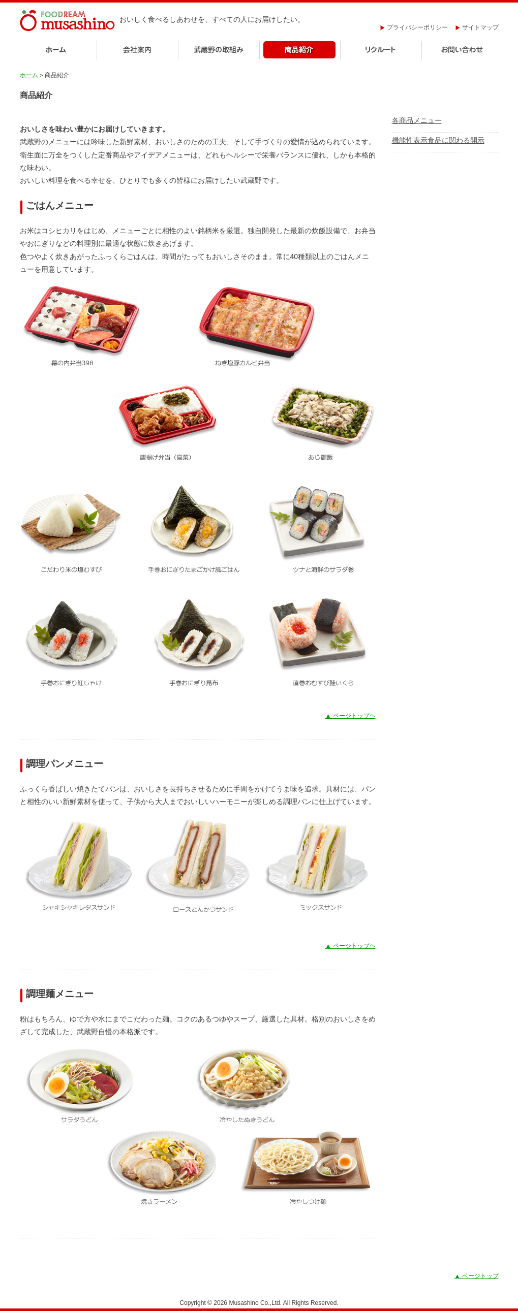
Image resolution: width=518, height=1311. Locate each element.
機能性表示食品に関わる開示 (438, 140)
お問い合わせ (460, 50)
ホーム (58, 50)
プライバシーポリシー (414, 27)
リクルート (381, 50)
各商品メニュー (417, 120)
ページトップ (476, 1275)
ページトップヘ (350, 715)
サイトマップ (477, 27)
